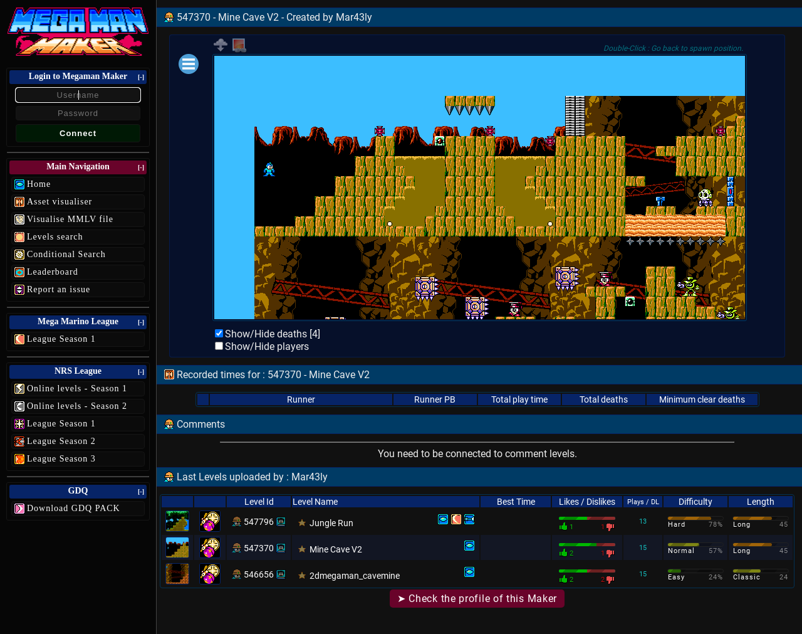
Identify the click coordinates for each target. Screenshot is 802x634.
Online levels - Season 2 (77, 406)
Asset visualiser (59, 201)
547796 (259, 522)
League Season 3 (61, 458)
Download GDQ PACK (73, 508)
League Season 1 (61, 339)
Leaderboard (52, 272)
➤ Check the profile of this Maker (477, 599)
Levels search (55, 236)
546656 (259, 574)
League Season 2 (61, 441)
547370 (259, 548)
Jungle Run (331, 523)
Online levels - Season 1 (77, 388)
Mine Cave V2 (336, 549)
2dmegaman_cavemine (355, 576)
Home (39, 184)
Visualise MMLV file (70, 219)
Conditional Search (66, 254)
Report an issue (58, 289)
